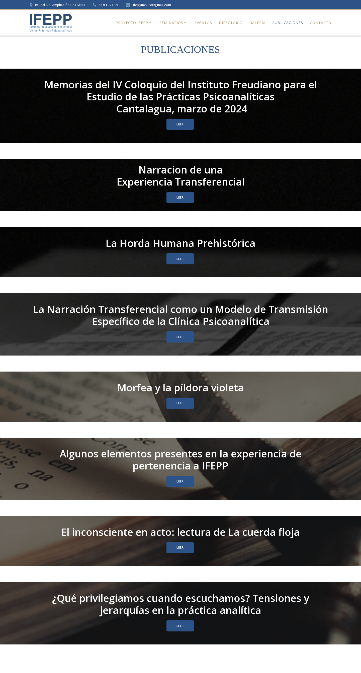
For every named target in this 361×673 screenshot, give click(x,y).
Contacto (320, 22)
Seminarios (171, 22)
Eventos (203, 22)
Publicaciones (287, 22)
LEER (180, 124)
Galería (257, 22)
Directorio (231, 22)
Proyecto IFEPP (132, 22)
